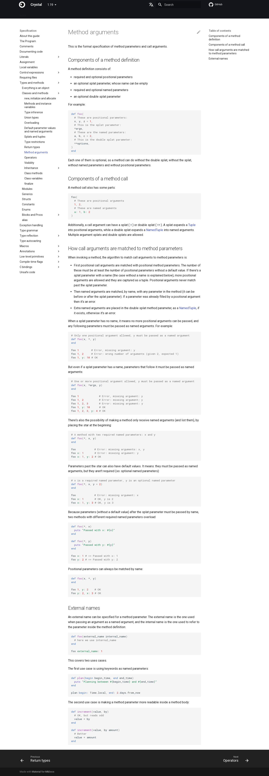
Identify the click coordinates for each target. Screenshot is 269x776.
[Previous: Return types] (36, 759)
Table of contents (220, 30)
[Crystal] (22, 5)
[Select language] (151, 5)
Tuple (192, 225)
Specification (39, 14)
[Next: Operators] (235, 759)
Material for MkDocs (43, 771)
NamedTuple (154, 230)
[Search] (178, 4)
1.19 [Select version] (50, 5)
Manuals (85, 14)
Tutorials (69, 14)
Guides (55, 14)
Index (23, 14)
